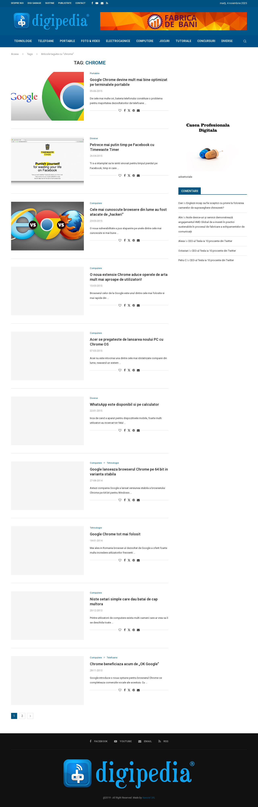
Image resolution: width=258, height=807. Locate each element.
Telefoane (46, 40)
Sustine (49, 3)
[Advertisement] (208, 86)
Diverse (227, 40)
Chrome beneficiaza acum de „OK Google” (124, 664)
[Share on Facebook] (125, 110)
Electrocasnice (118, 40)
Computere (144, 40)
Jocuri (164, 40)
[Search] (245, 40)
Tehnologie (23, 40)
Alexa (181, 240)
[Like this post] (120, 110)
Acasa (15, 53)
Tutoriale (183, 40)
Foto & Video (90, 40)
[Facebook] (92, 3)
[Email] (102, 3)
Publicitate (64, 3)
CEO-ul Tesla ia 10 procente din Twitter (210, 240)
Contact (80, 3)
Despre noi (17, 3)
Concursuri (206, 40)
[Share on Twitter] (129, 110)
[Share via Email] (138, 110)
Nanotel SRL (149, 797)
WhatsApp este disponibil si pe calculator (124, 404)
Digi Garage (34, 3)
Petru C (182, 259)
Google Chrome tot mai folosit (115, 534)
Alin (180, 216)
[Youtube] (97, 3)
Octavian (183, 249)
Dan (180, 202)
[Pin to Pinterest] (133, 110)
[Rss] (107, 3)
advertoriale (185, 176)
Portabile (67, 40)
